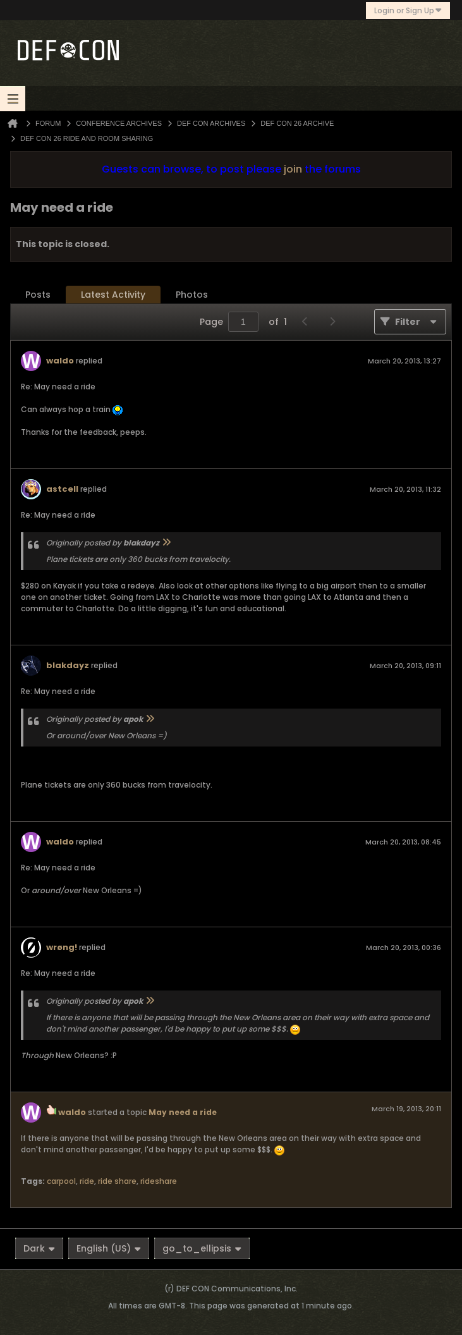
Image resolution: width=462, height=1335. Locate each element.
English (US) (108, 1248)
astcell (62, 489)
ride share (117, 1181)
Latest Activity (113, 294)
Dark (39, 1248)
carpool (61, 1181)
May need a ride (183, 1112)
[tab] (38, 295)
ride (87, 1181)
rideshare (158, 1181)
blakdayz (67, 665)
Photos (192, 294)
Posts (38, 294)
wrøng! (61, 947)
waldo (60, 361)
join (293, 169)
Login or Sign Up (408, 10)
